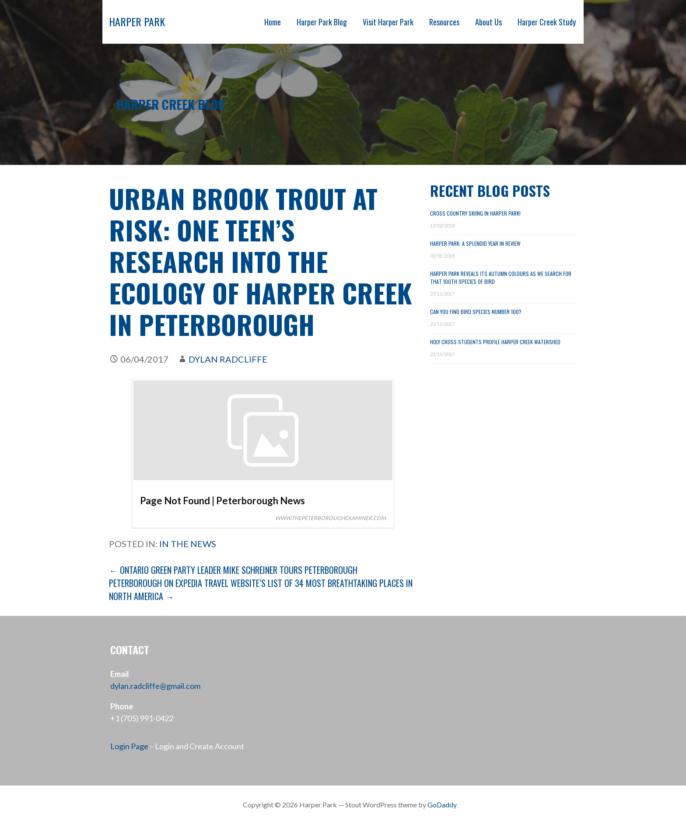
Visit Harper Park (388, 22)
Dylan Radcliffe (228, 359)
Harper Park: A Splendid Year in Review (475, 243)
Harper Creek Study (547, 22)
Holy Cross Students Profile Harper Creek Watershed (495, 342)
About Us (488, 22)
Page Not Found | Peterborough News (222, 500)
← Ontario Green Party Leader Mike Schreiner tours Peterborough (233, 569)
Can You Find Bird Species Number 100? (476, 311)
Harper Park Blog (322, 22)
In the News (187, 543)
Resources (444, 22)
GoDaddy (442, 804)
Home (272, 22)
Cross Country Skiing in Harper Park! (475, 213)
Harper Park (137, 21)
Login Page (129, 746)
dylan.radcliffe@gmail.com (155, 686)
